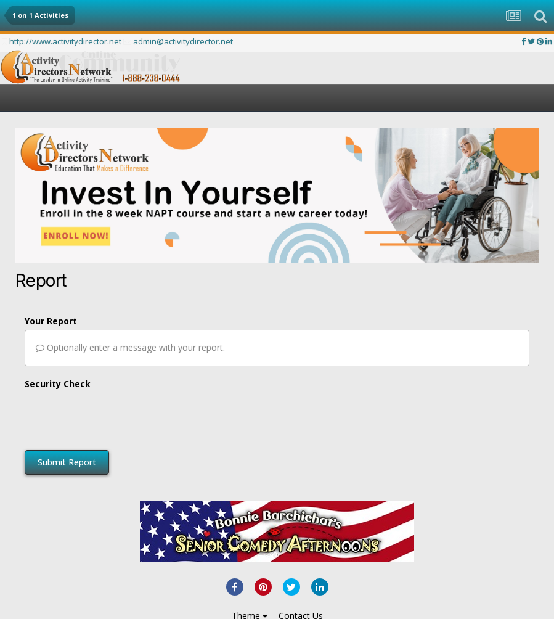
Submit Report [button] (67, 462)
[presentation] (118, 417)
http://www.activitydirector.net (65, 41)
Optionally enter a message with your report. (130, 347)
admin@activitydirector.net (183, 41)
